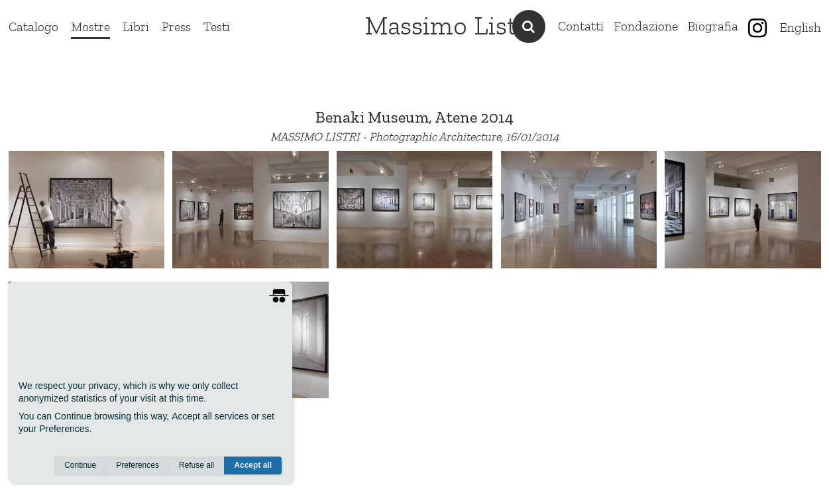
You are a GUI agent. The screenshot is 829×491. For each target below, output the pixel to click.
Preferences (137, 465)
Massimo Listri (449, 25)
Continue (80, 465)
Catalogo (33, 26)
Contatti (581, 26)
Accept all (253, 465)
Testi (216, 26)
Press (176, 26)
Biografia (713, 26)
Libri (136, 26)
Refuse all (196, 465)
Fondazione (646, 26)
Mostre (90, 26)
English (800, 27)
